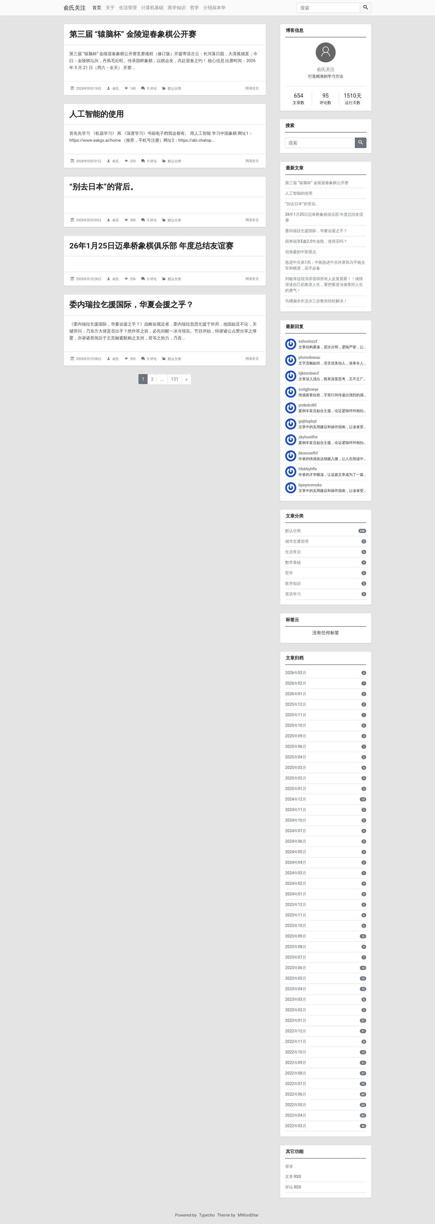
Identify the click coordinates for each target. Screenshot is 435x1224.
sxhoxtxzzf (308, 341)
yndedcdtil (308, 405)
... (162, 379)
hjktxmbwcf (309, 373)
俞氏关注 (75, 7)
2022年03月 (295, 1126)
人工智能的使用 (96, 114)
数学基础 (293, 562)
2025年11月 (295, 715)
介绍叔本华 (214, 7)
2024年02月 (295, 883)
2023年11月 (295, 915)
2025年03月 (295, 767)
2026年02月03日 (88, 220)
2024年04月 (295, 862)
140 (133, 88)
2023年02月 (295, 1010)
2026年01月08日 (88, 359)
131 (174, 379)
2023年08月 (295, 946)
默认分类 (174, 88)
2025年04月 (295, 757)
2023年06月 (295, 968)
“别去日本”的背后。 (103, 186)
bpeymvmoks (310, 485)
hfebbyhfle (308, 469)
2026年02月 (295, 683)
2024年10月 (295, 820)
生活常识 (293, 552)
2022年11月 (295, 1041)
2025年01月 (295, 788)
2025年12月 (295, 704)
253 (133, 161)
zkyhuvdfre (308, 437)
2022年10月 (295, 1052)
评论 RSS (293, 1187)
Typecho (207, 1215)
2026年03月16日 (88, 88)
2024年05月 (295, 852)
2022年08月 (295, 1073)
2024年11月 (295, 809)
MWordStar (248, 1215)
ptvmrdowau (309, 357)
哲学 (194, 7)
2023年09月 (295, 936)
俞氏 (115, 88)
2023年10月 (295, 925)
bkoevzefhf (308, 453)
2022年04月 (295, 1115)
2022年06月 (295, 1094)
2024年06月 (295, 841)
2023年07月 (295, 957)
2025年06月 (295, 746)
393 (133, 359)
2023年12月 (295, 904)
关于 (110, 7)
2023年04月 (295, 989)
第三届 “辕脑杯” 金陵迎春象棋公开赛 (132, 34)
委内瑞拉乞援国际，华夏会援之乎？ (131, 304)
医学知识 (177, 7)
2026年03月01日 (88, 161)
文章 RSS (293, 1176)
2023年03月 (295, 999)
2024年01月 (295, 894)
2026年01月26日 (88, 279)
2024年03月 (295, 873)
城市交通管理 (296, 541)
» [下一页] (186, 379)
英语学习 (293, 594)
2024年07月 (295, 831)
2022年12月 (295, 1031)
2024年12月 (295, 799)
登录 (289, 1166)
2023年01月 (295, 1020)
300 (133, 220)
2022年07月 (295, 1083)
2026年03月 (295, 673)
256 (133, 279)
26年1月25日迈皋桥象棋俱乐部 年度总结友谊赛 (151, 245)
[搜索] (328, 7)
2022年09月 (295, 1062)
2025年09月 (295, 736)
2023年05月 (295, 978)
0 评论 (152, 88)
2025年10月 (295, 725)
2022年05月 (295, 1105)
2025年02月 (295, 778)
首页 (96, 7)
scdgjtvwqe (308, 389)
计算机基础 (152, 7)
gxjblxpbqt (308, 421)
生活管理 (128, 7)
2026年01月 (295, 694)
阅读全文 (252, 88)
